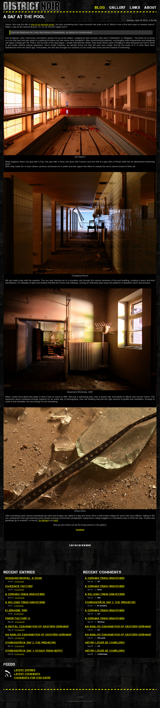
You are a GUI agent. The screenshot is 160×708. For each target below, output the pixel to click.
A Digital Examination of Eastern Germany (37, 626)
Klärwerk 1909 (16, 610)
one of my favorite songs (42, 24)
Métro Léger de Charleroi (105, 642)
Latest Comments (27, 674)
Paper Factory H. (17, 618)
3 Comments (19, 646)
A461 (55, 520)
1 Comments (18, 606)
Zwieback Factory (19, 586)
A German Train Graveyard (25, 594)
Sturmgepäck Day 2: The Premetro (30, 642)
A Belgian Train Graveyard (25, 602)
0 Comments (19, 581)
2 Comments (19, 638)
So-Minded (43, 520)
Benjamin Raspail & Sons (23, 578)
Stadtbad (80, 529)
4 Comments (19, 598)
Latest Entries (24, 670)
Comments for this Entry (32, 677)
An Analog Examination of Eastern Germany (38, 634)
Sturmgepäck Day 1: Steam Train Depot (34, 650)
